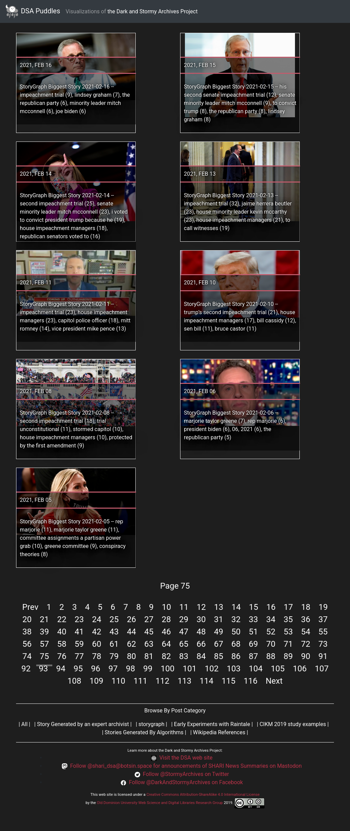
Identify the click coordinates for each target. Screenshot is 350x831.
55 (323, 631)
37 (323, 619)
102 (211, 668)
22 (61, 619)
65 (183, 644)
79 (114, 656)
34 (270, 619)
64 (166, 644)
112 (162, 681)
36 (305, 619)
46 (166, 631)
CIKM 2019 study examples (292, 724)
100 (167, 668)
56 (26, 644)
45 (148, 631)
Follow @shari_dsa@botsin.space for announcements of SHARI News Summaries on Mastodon (186, 766)
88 (270, 656)
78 (96, 656)
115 (228, 681)
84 (201, 656)
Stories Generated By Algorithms (144, 732)
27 (148, 619)
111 (140, 681)
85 (218, 656)
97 (113, 668)
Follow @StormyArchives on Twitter (186, 774)
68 (236, 644)
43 (114, 631)
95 (78, 668)
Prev (30, 607)
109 (96, 681)
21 (44, 619)
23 (79, 619)
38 (26, 631)
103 (233, 668)
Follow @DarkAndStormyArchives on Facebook (186, 782)
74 (26, 656)
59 (79, 644)
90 (305, 656)
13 (218, 607)
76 (61, 656)
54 (305, 631)
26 (131, 619)
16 (270, 607)
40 (61, 631)
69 (253, 644)
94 (60, 668)
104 (255, 668)
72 (305, 644)
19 (323, 607)
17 (288, 607)
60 (96, 644)
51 (253, 631)
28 (166, 619)
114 (206, 681)
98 (130, 668)
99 (147, 668)
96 (95, 668)
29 (183, 619)
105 (277, 668)
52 (270, 631)
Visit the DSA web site (186, 757)
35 (288, 619)
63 (148, 644)
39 (44, 631)
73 (323, 644)
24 (96, 619)
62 (131, 644)
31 (218, 619)
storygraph (151, 724)
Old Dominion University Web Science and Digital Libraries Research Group (160, 803)
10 (166, 607)
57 (44, 644)
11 (183, 607)
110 (118, 681)
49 (218, 631)
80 (131, 656)
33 (253, 619)
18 (305, 607)
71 (288, 644)
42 (96, 631)
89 (288, 656)
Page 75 (175, 586)
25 (114, 619)
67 (218, 644)
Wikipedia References (219, 732)
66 (201, 644)
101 (189, 668)
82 (166, 656)
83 (183, 656)
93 (43, 668)
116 (250, 681)
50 (236, 631)
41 (79, 631)
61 (114, 644)
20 (26, 619)
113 (184, 681)
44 (131, 631)
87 (253, 656)
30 (201, 619)
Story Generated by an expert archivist (83, 724)
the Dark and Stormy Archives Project (152, 11)
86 (236, 656)
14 (236, 607)
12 (201, 607)
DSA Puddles (32, 11)
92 (25, 668)
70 (270, 644)
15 (253, 607)
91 (323, 656)
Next (274, 681)
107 (321, 668)
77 (79, 656)
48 (201, 631)
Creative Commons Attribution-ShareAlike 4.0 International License (202, 794)
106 (300, 668)
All (24, 724)
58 (61, 644)
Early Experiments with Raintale (212, 724)
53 (288, 631)
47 (183, 631)
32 (236, 619)
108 (74, 681)
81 (148, 656)
